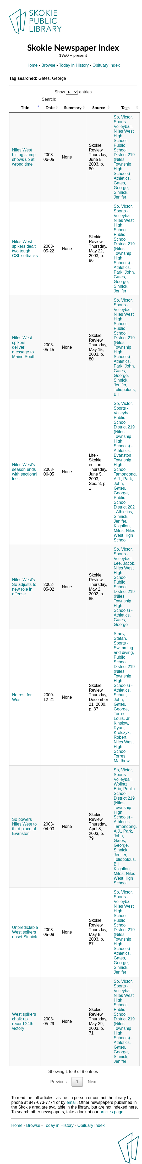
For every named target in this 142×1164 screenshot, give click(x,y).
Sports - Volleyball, (123, 124)
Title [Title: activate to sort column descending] (25, 107)
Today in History (74, 65)
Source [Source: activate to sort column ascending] (98, 107)
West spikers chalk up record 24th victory (24, 1021)
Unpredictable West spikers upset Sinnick (25, 932)
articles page (111, 1112)
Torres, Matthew (121, 758)
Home (32, 65)
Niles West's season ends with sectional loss (24, 471)
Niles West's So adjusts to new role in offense (24, 587)
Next (92, 1082)
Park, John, (124, 272)
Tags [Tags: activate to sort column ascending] (125, 107)
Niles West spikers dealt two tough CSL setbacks (25, 248)
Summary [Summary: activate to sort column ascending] (72, 107)
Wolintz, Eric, (121, 786)
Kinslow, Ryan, (121, 725)
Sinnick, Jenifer (121, 194)
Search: (73, 99)
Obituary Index (106, 65)
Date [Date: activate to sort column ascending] (50, 107)
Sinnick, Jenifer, (121, 382)
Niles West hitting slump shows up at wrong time (24, 157)
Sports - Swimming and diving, (124, 648)
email (72, 1102)
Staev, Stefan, (120, 636)
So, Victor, (123, 117)
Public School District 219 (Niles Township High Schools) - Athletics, (124, 161)
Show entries (73, 92)
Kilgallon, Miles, (122, 528)
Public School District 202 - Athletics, (124, 504)
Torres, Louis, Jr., (123, 716)
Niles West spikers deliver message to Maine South (24, 347)
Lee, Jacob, (124, 563)
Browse (48, 65)
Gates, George (121, 622)
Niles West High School (124, 535)
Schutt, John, (120, 697)
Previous (58, 1082)
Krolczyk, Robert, (122, 734)
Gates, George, (121, 185)
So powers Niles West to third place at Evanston (24, 826)
